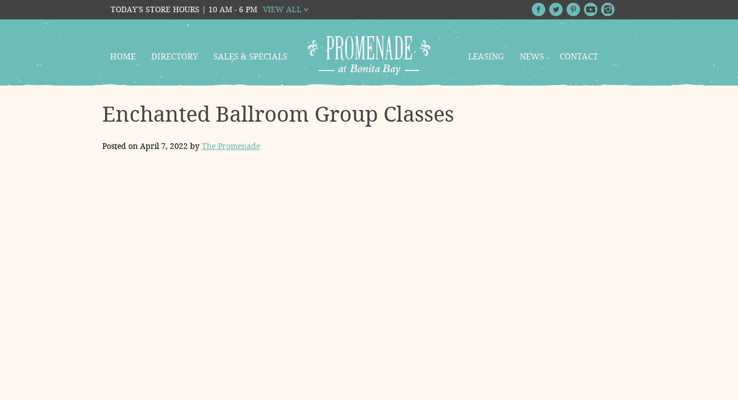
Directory (174, 57)
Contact (579, 57)
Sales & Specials (250, 57)
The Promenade (231, 146)
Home (123, 57)
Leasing (486, 57)
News (532, 57)
